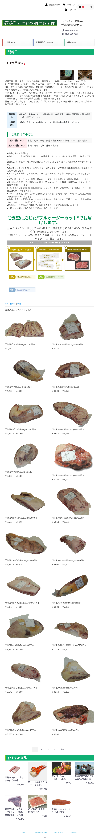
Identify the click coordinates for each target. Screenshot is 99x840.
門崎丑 (14, 304)
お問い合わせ (72, 42)
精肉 (21, 304)
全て (7, 304)
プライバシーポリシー (59, 832)
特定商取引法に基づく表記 (41, 832)
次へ (62, 749)
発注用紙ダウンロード (45, 42)
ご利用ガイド (10, 42)
